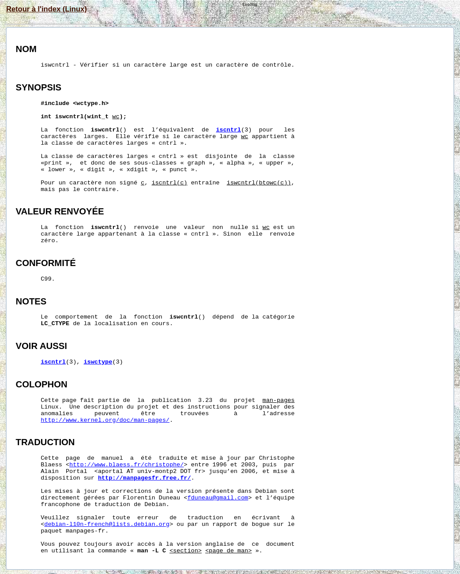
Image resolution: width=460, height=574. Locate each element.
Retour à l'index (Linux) (46, 9)
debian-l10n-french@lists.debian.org (107, 524)
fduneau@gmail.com (217, 498)
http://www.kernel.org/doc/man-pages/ (105, 420)
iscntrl (228, 130)
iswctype (98, 362)
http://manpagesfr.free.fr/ (144, 478)
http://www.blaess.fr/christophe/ (126, 464)
